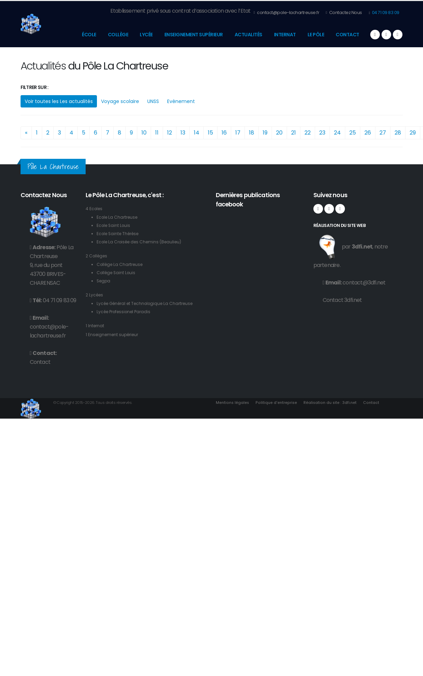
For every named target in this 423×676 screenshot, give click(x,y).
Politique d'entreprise (277, 402)
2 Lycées (95, 295)
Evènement (181, 101)
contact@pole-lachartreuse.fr (286, 12)
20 (279, 133)
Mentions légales (233, 402)
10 (144, 133)
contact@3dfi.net (364, 282)
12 (169, 133)
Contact (347, 34)
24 (337, 133)
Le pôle (316, 34)
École (89, 34)
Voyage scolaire (120, 101)
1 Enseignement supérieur (114, 334)
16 (224, 133)
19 (265, 133)
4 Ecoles (95, 209)
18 (251, 133)
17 (237, 133)
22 (307, 133)
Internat (285, 34)
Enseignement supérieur (193, 34)
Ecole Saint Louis (115, 225)
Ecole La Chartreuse (119, 217)
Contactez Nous (344, 12)
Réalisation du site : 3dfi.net (331, 402)
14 (196, 133)
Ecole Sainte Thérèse (120, 234)
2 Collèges (98, 256)
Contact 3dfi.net (342, 300)
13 (183, 133)
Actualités (248, 34)
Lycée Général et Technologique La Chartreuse (149, 303)
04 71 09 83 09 (385, 12)
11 (157, 133)
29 (413, 133)
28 (398, 133)
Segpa (104, 281)
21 (293, 133)
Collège (118, 34)
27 (383, 133)
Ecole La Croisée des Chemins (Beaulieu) (142, 242)
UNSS (153, 101)
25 (352, 133)
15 (210, 133)
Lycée (146, 34)
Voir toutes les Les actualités (59, 101)
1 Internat (95, 326)
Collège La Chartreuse (122, 264)
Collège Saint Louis (117, 273)
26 (367, 133)
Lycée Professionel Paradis (126, 312)
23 (322, 133)
